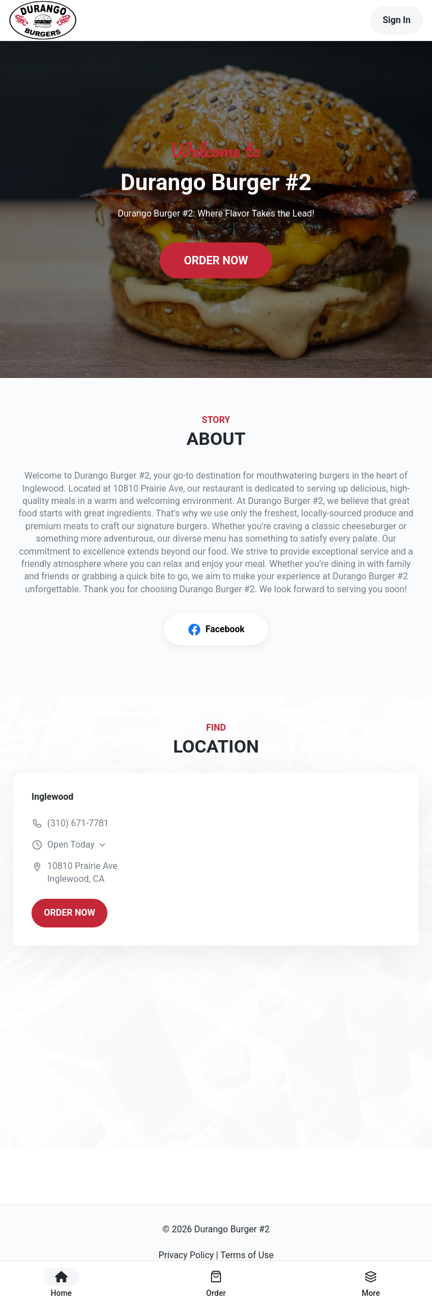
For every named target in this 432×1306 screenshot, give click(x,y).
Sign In (396, 20)
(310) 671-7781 (78, 823)
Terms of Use (247, 1255)
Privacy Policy (186, 1255)
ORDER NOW (216, 260)
